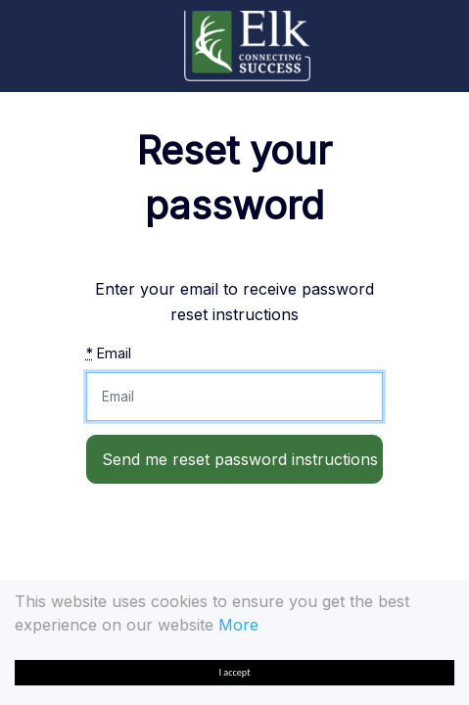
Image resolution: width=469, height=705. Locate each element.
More (238, 624)
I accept (235, 672)
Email (108, 353)
